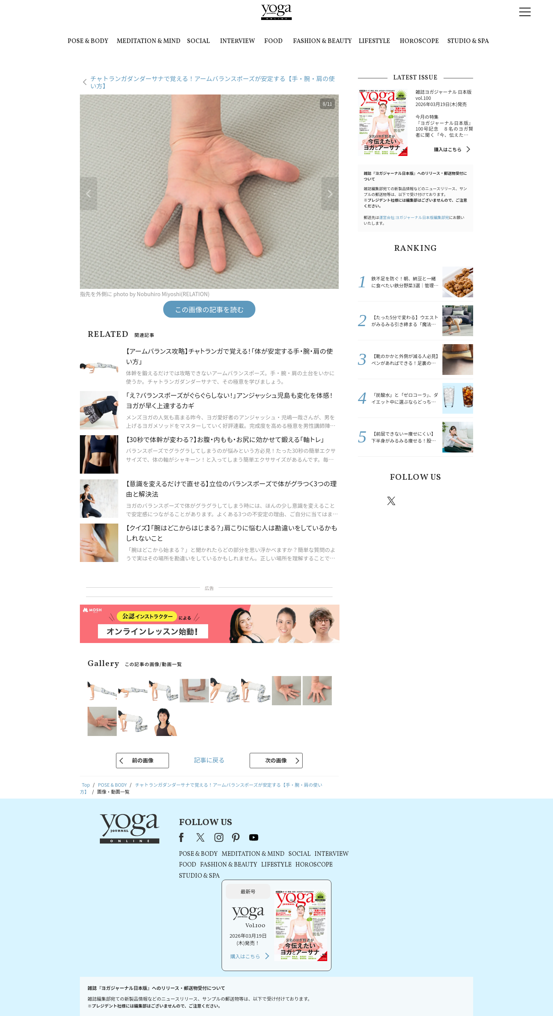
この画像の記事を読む (209, 309)
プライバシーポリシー (264, 995)
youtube (253, 837)
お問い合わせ (139, 995)
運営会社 (351, 995)
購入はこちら (448, 149)
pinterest (438, 501)
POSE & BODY (88, 41)
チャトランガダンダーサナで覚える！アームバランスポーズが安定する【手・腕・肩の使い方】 (212, 82)
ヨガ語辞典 (412, 995)
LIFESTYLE (374, 41)
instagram (414, 501)
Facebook (370, 501)
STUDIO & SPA (468, 41)
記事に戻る (209, 759)
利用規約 (226, 995)
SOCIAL (198, 41)
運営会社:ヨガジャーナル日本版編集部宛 (414, 217)
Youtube (460, 501)
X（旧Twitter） (200, 837)
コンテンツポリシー (314, 995)
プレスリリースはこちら (184, 995)
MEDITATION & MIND (148, 41)
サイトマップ (380, 995)
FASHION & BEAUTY (322, 41)
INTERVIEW (237, 41)
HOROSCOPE (419, 41)
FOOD (273, 41)
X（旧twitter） (392, 501)
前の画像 (142, 760)
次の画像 (276, 760)
